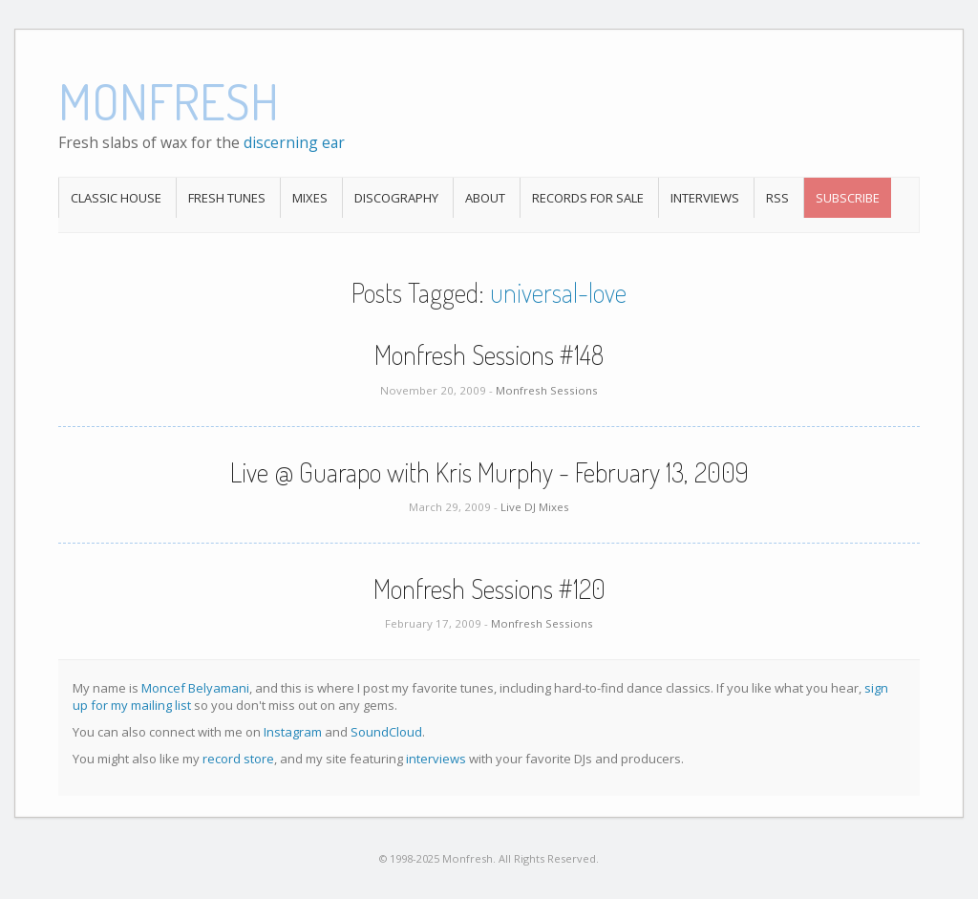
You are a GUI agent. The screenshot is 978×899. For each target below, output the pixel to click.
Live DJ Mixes (534, 507)
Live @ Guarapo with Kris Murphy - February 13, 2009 (489, 472)
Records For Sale (588, 197)
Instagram (293, 731)
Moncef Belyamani (195, 687)
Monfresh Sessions (547, 390)
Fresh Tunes (227, 197)
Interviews (704, 197)
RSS (777, 197)
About (485, 197)
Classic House (116, 197)
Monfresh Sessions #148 (489, 354)
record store (238, 758)
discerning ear (294, 142)
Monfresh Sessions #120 (489, 588)
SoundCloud (386, 731)
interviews (436, 758)
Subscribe (848, 197)
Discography (396, 197)
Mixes (310, 197)
